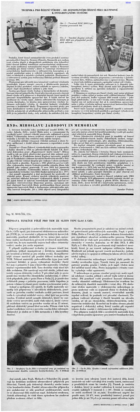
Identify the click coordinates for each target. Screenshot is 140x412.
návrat (128, 2)
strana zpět (29, 2)
